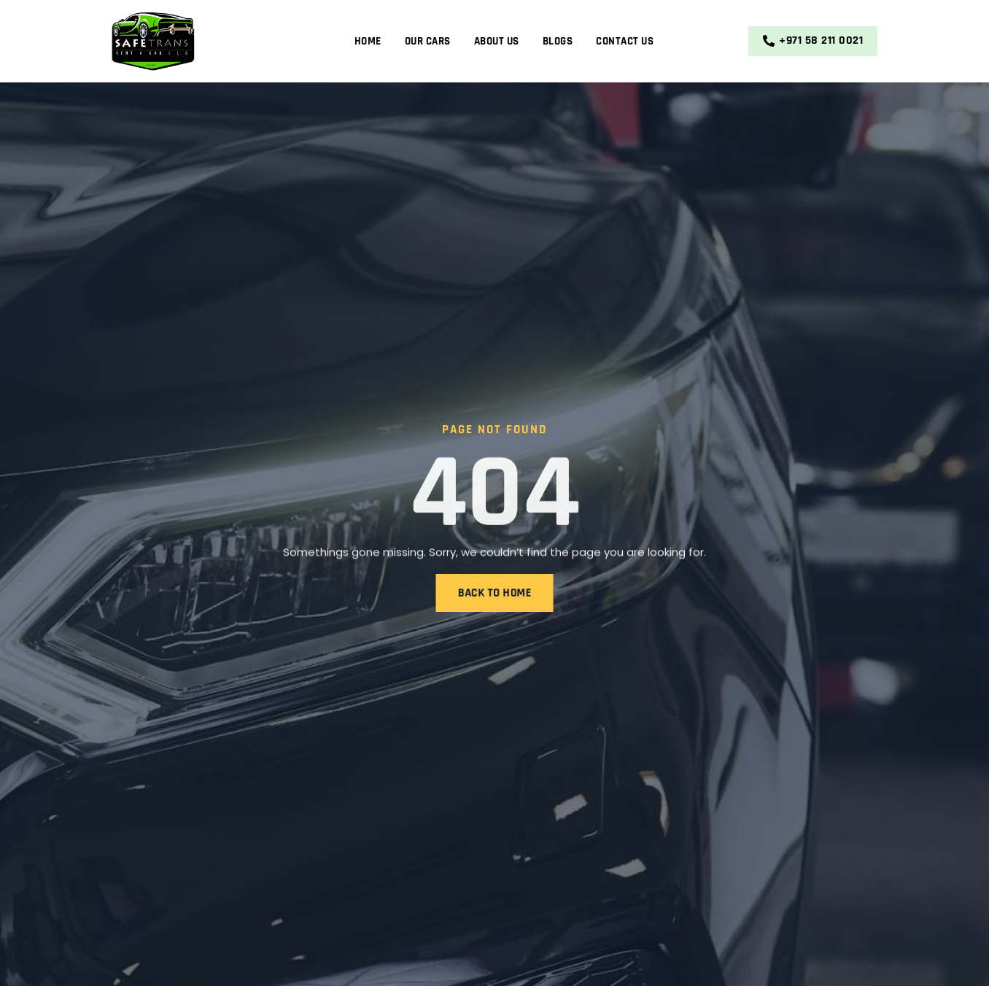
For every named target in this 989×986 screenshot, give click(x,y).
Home (367, 41)
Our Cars (428, 41)
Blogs (558, 41)
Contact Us (624, 41)
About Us (496, 41)
